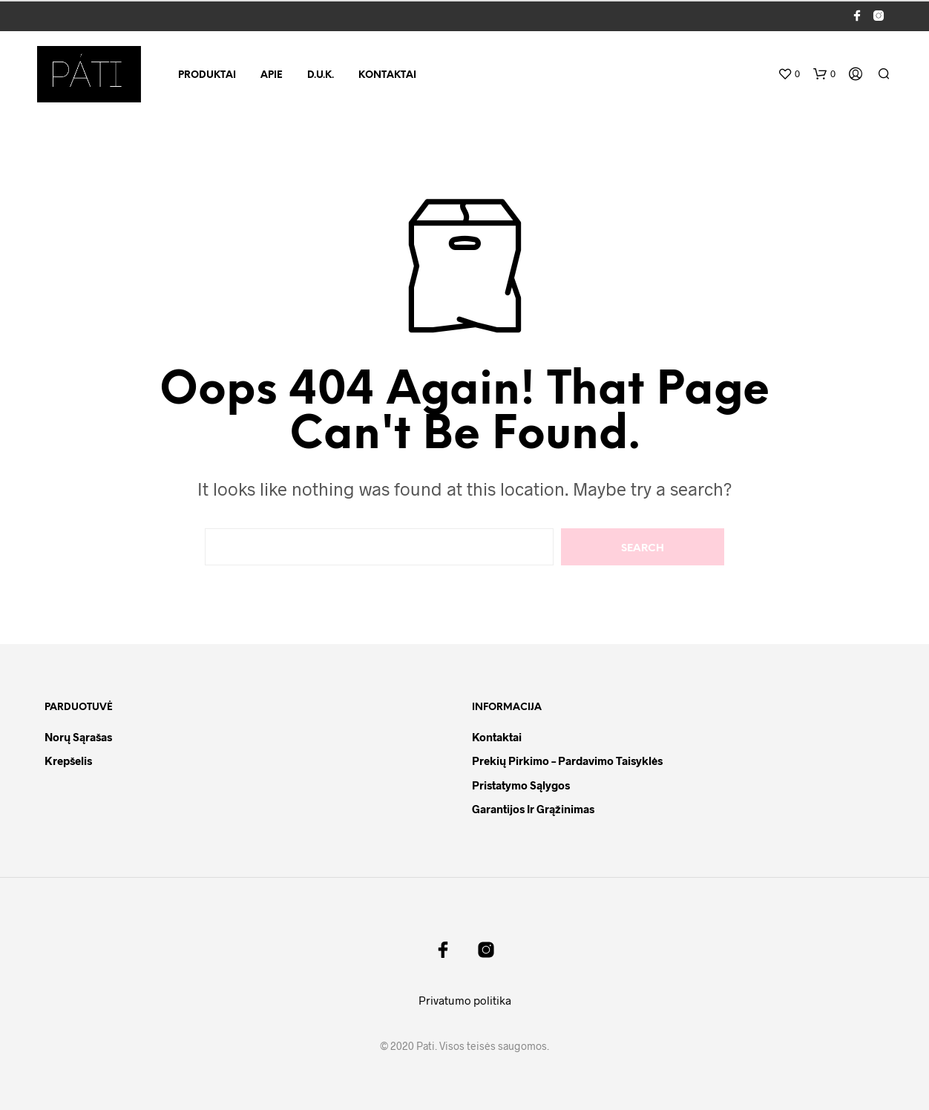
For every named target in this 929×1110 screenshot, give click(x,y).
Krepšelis (68, 760)
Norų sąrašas (78, 736)
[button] (789, 74)
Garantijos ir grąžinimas (533, 808)
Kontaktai (387, 75)
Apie (271, 75)
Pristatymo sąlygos (521, 785)
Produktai (207, 75)
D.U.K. (320, 75)
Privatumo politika (464, 1000)
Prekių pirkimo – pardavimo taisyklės (567, 760)
